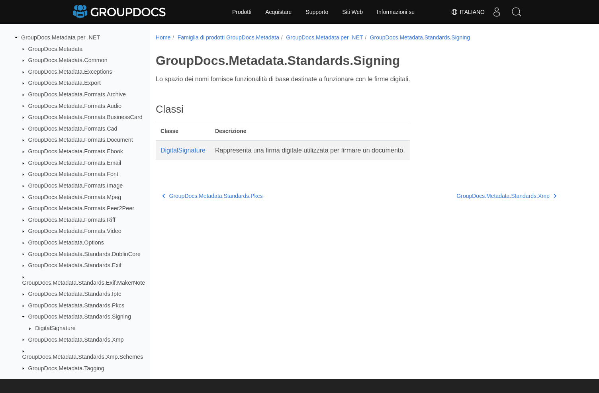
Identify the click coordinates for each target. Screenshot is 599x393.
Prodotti (241, 12)
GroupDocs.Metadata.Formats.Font (73, 174)
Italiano (468, 12)
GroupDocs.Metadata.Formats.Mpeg (74, 197)
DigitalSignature (55, 328)
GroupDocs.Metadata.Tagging (66, 368)
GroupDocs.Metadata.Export (64, 83)
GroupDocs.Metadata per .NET (60, 37)
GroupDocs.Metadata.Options (66, 242)
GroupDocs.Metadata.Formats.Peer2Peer (81, 208)
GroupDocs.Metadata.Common (68, 60)
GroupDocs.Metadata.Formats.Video (74, 231)
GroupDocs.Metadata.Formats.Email (74, 163)
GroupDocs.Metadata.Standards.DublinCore (84, 254)
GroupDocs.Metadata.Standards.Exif (74, 265)
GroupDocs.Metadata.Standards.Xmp (76, 339)
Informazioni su (396, 12)
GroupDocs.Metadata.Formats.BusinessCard (85, 117)
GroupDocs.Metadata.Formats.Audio (74, 106)
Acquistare (278, 12)
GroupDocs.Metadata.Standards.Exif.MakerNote (83, 283)
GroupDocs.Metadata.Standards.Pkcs (76, 305)
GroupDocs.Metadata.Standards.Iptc (74, 294)
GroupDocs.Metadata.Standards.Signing (79, 316)
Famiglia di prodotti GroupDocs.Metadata (228, 37)
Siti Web (352, 12)
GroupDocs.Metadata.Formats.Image (75, 185)
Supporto (316, 12)
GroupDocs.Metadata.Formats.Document (80, 140)
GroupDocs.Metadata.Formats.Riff (71, 220)
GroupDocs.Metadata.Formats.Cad (72, 128)
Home (163, 37)
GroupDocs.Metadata (55, 49)
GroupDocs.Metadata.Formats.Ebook (75, 151)
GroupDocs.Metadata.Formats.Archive (77, 94)
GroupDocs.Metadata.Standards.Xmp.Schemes (82, 357)
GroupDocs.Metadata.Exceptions (70, 71)
